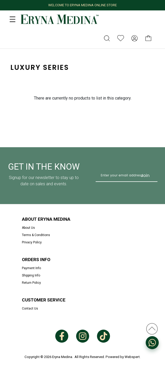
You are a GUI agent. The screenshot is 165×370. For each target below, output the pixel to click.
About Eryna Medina (46, 219)
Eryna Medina (62, 357)
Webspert (132, 357)
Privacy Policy (32, 242)
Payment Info (31, 268)
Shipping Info (31, 275)
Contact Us (30, 308)
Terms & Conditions (36, 235)
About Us (28, 228)
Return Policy (31, 283)
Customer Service (43, 300)
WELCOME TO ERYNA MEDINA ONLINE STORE (82, 5)
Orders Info (36, 259)
